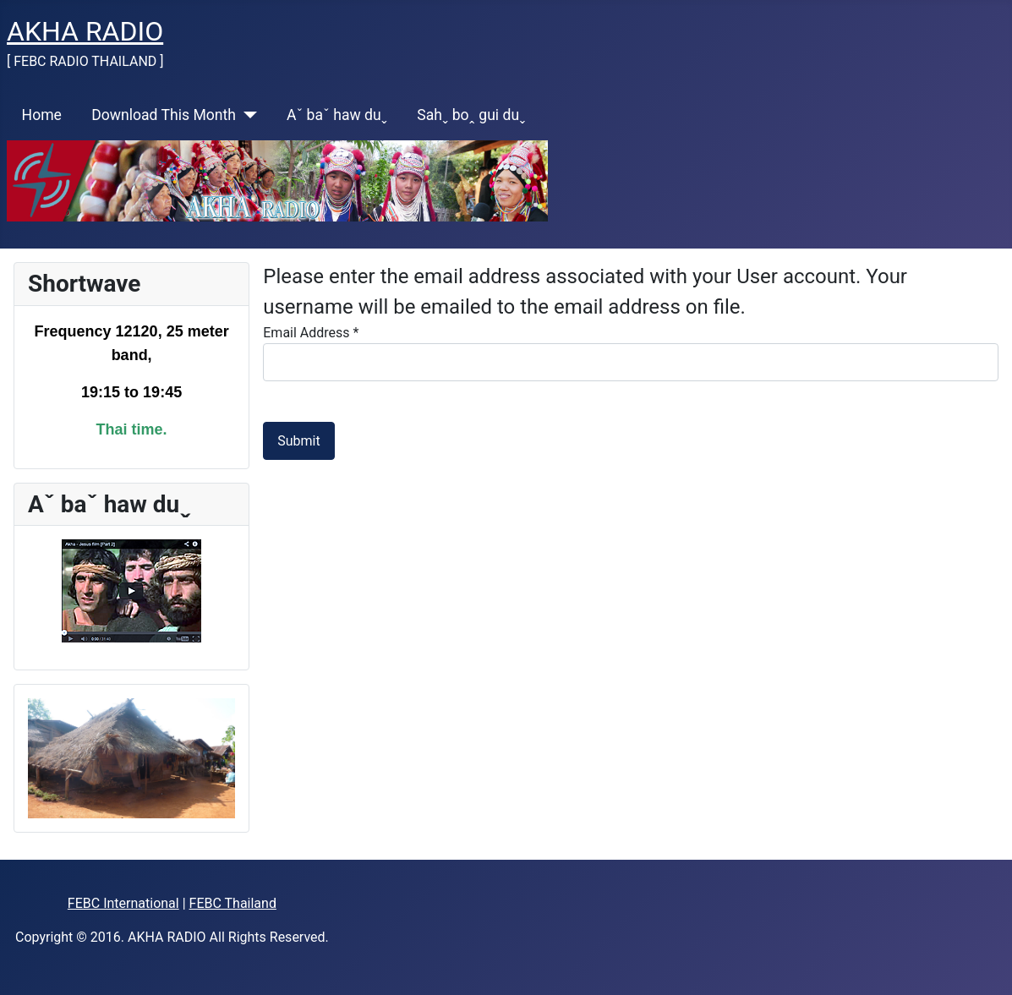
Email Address (310, 333)
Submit (298, 441)
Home (42, 115)
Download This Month (163, 115)
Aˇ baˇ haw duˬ (337, 115)
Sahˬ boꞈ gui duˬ (471, 115)
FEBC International (123, 903)
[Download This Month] (246, 115)
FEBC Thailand (232, 903)
